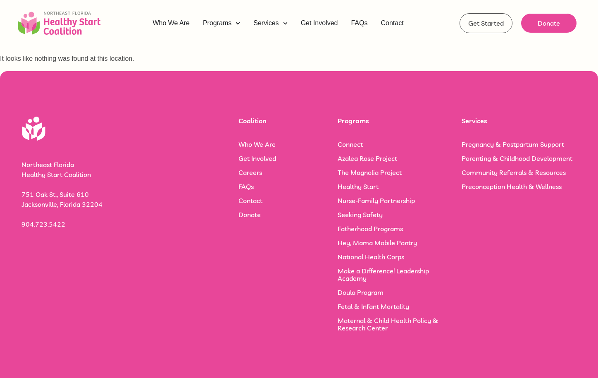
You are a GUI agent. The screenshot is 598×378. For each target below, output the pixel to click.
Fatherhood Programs (370, 229)
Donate (249, 215)
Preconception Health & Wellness (512, 186)
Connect (350, 144)
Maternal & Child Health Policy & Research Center (388, 324)
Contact (250, 200)
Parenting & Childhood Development (517, 158)
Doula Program (361, 292)
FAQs (246, 186)
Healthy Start (358, 186)
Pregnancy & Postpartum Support (513, 144)
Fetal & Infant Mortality (373, 306)
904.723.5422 (43, 224)
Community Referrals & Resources (514, 172)
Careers (250, 172)
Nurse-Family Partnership (376, 200)
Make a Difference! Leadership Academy (383, 274)
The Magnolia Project (370, 172)
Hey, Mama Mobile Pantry (377, 243)
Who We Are (257, 144)
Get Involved (257, 158)
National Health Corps (371, 257)
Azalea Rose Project (367, 158)
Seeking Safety (360, 215)
